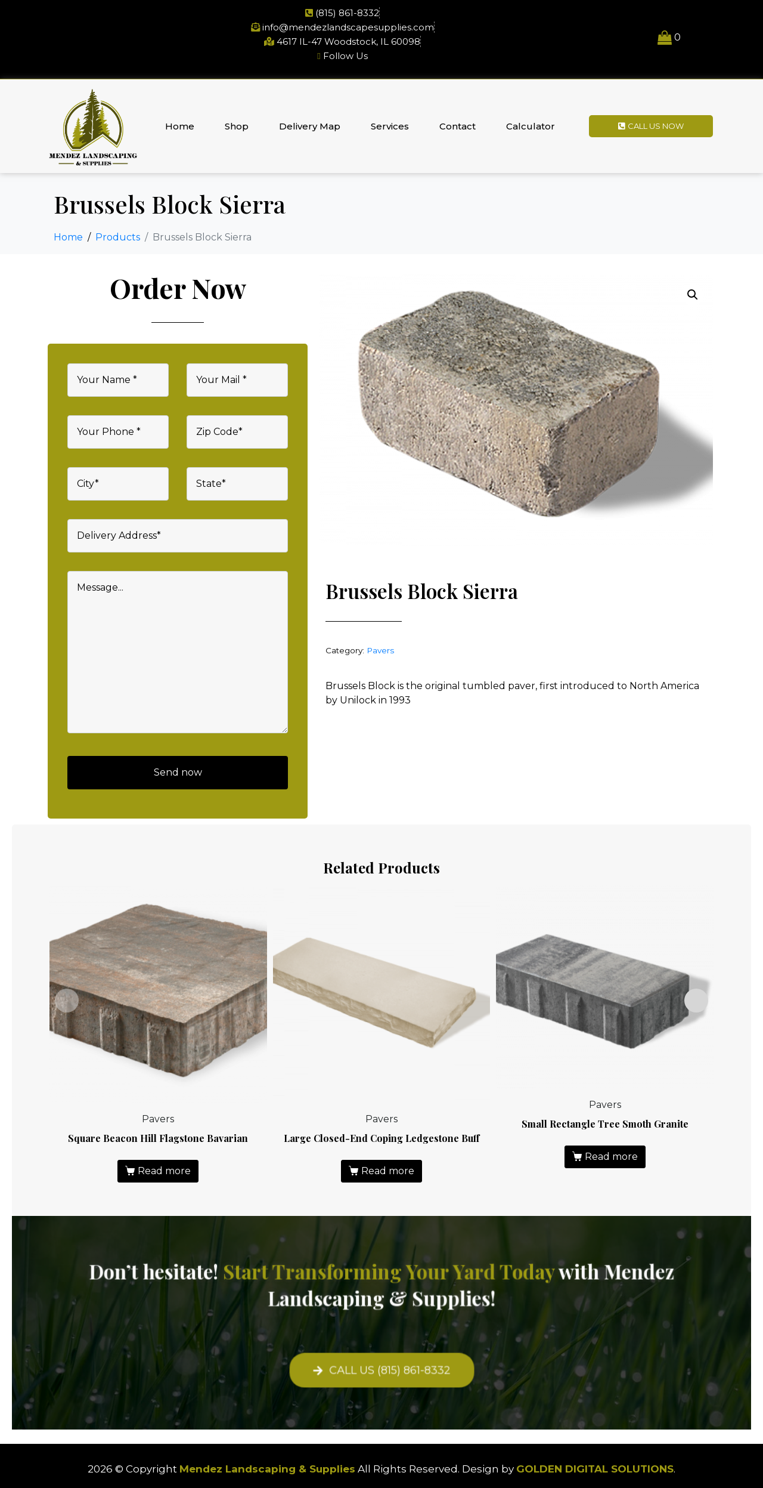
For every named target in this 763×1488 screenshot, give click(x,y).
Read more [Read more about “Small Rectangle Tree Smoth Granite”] (611, 1156)
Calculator (530, 126)
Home (179, 126)
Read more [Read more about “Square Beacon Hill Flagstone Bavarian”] (164, 1171)
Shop (237, 126)
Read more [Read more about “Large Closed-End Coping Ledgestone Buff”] (387, 1171)
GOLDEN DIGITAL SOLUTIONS (595, 1469)
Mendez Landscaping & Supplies (267, 1469)
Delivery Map (309, 126)
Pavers (380, 650)
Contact (457, 126)
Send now (178, 772)
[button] (692, 294)
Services (390, 126)
